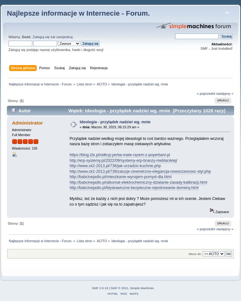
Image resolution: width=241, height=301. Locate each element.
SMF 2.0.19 (100, 288)
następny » (224, 93)
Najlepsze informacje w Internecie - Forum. (78, 13)
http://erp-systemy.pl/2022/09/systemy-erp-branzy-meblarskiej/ (123, 160)
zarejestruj (64, 37)
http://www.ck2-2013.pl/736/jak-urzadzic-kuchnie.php (115, 166)
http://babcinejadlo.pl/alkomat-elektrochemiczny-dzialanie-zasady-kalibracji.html (138, 182)
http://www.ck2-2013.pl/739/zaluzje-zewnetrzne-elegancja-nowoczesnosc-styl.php (140, 171)
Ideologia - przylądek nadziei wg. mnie (115, 122)
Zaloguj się (41, 37)
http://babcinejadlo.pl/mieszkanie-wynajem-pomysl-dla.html (121, 177)
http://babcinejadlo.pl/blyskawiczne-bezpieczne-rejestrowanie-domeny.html (134, 188)
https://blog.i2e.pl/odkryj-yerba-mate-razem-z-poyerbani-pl (120, 155)
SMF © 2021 (119, 288)
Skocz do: (195, 254)
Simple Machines (142, 288)
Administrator (27, 122)
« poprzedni (206, 93)
